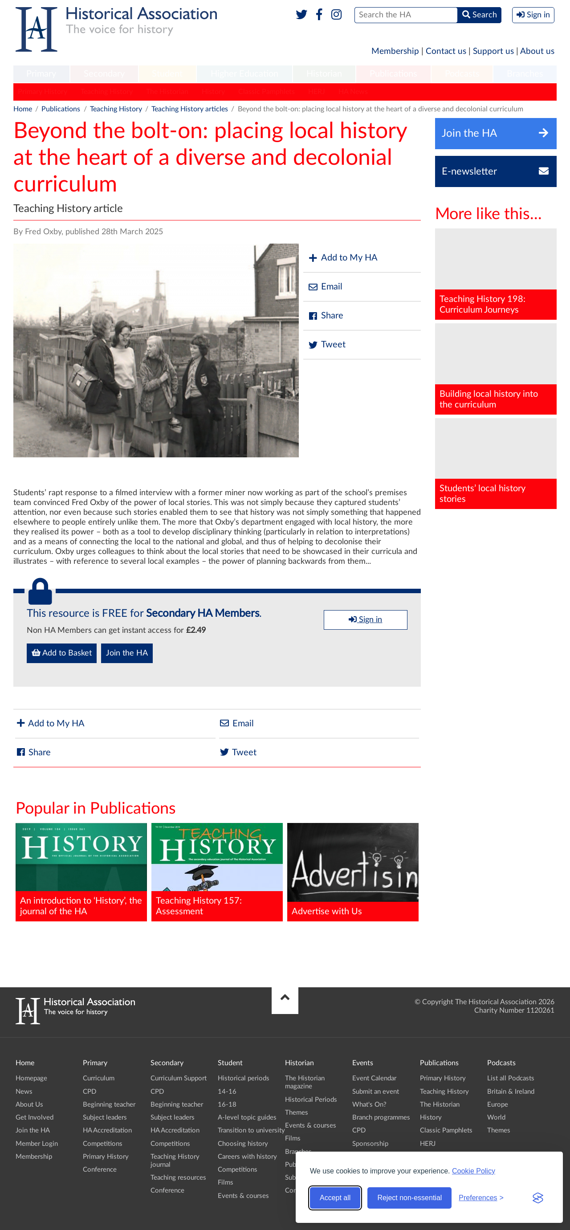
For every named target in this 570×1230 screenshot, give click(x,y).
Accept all (335, 1197)
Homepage (31, 1078)
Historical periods (243, 1078)
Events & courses (243, 1196)
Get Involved (34, 1117)
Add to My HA (343, 258)
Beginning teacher (109, 1104)
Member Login (37, 1143)
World (496, 1117)
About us (537, 51)
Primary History (42, 91)
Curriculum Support (179, 1078)
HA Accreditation (107, 1130)
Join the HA (127, 653)
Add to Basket (62, 652)
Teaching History (107, 91)
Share (325, 316)
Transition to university (251, 1130)
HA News (353, 91)
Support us (493, 51)
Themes (296, 1112)
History (213, 91)
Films (225, 1182)
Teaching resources (178, 1177)
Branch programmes (381, 1117)
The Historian (167, 91)
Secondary (104, 73)
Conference (100, 1169)
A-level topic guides (247, 1117)
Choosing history (243, 1143)
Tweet (327, 345)
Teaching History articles (189, 109)
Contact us (446, 51)
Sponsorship (370, 1143)
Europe (497, 1104)
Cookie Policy (473, 1171)
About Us (29, 1104)
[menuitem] (41, 74)
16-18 (227, 1104)
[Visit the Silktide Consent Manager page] (538, 1198)
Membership (395, 51)
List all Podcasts (510, 1078)
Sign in (365, 619)
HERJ (316, 91)
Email (325, 287)
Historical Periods (311, 1099)
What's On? (369, 1104)
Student (167, 73)
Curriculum (98, 1078)
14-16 (227, 1091)
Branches (525, 73)
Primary (41, 73)
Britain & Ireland (510, 1091)
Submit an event (375, 1091)
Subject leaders (105, 1117)
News (24, 1091)
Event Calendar (374, 1078)
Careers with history (247, 1156)
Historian (324, 73)
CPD (89, 1091)
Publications (393, 73)
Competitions (102, 1143)
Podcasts (462, 73)
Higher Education (244, 73)
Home (22, 109)
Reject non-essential (409, 1197)
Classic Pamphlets (266, 91)
